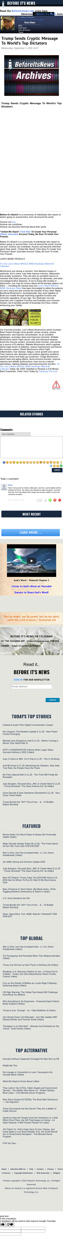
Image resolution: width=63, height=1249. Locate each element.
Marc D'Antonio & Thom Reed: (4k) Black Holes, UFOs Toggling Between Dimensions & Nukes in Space (29, 890)
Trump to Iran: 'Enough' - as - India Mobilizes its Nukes (29, 1010)
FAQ (31, 1169)
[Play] (31, 561)
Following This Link (48, 371)
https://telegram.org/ (38, 641)
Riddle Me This (10, 1065)
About (4, 1169)
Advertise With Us (18, 1169)
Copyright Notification (23, 1173)
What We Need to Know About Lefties (21, 1081)
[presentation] (24, 695)
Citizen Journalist (9, 234)
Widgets (56, 1173)
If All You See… (10, 1143)
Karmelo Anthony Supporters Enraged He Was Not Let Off (31, 1059)
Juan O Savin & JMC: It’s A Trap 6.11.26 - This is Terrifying (31, 759)
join (14, 222)
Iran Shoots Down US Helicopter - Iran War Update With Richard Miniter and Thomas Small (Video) (30, 1018)
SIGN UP (18, 679)
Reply (39, 500)
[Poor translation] (10, 1224)
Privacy (50, 1169)
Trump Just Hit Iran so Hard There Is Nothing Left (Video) (30, 965)
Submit (52, 700)
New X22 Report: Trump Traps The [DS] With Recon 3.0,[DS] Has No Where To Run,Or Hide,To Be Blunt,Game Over (30, 880)
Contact (40, 1169)
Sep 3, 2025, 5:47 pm (16, 500)
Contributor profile (25, 19)
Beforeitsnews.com (23, 10)
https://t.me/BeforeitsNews (26, 646)
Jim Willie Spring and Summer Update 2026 (24, 862)
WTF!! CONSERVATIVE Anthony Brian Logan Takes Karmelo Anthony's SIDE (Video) (28, 751)
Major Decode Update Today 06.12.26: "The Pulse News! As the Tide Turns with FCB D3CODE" (30, 845)
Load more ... (31, 532)
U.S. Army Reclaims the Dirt (16, 898)
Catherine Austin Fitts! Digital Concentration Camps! (28, 725)
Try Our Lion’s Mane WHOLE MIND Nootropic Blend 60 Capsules (30, 366)
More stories (38, 19)
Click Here (25, 232)
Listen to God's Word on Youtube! (31, 586)
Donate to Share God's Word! (31, 592)
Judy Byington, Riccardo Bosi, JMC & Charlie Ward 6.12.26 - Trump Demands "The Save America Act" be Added (31, 785)
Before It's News (21, 3)
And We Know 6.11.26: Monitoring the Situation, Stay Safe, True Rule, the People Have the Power (31, 766)
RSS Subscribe (43, 1173)
